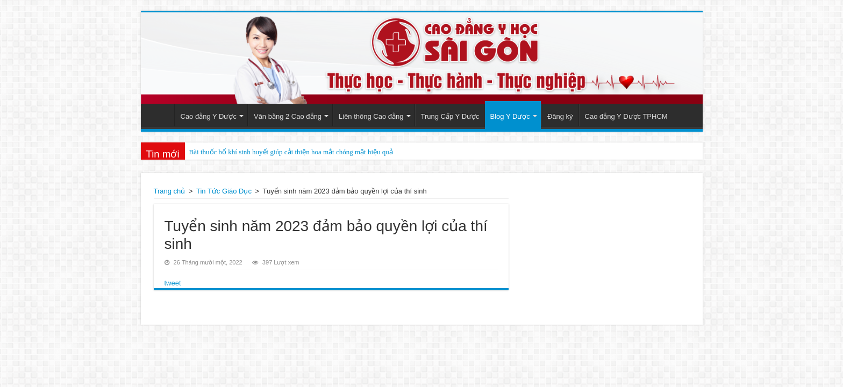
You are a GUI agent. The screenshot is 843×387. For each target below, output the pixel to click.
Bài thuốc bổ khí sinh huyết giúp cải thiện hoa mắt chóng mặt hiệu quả (291, 152)
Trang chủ (169, 191)
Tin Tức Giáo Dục (224, 191)
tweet (173, 283)
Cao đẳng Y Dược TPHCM (626, 116)
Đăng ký (560, 116)
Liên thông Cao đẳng (371, 116)
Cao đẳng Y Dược (209, 116)
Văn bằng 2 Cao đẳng (288, 116)
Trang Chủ (160, 115)
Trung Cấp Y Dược (450, 116)
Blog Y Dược (510, 116)
